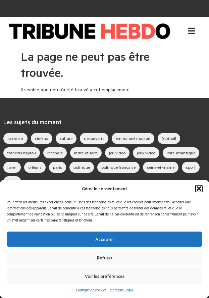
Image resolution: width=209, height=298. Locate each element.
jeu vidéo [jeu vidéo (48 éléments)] (117, 152)
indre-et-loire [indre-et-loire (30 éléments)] (86, 152)
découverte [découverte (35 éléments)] (94, 138)
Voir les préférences (104, 276)
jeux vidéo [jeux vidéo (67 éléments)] (146, 152)
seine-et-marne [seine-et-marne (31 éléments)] (160, 167)
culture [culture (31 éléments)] (66, 138)
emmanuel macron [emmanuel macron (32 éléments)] (133, 138)
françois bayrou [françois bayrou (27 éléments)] (21, 152)
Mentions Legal (121, 290)
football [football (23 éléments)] (169, 138)
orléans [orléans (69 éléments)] (35, 167)
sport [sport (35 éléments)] (191, 167)
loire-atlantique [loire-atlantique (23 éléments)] (181, 152)
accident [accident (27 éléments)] (15, 138)
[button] (199, 188)
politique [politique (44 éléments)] (81, 167)
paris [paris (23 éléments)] (57, 167)
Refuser (104, 258)
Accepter (104, 239)
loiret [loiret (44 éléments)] (12, 167)
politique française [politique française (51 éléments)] (118, 167)
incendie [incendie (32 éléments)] (55, 152)
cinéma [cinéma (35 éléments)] (41, 138)
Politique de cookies (91, 290)
